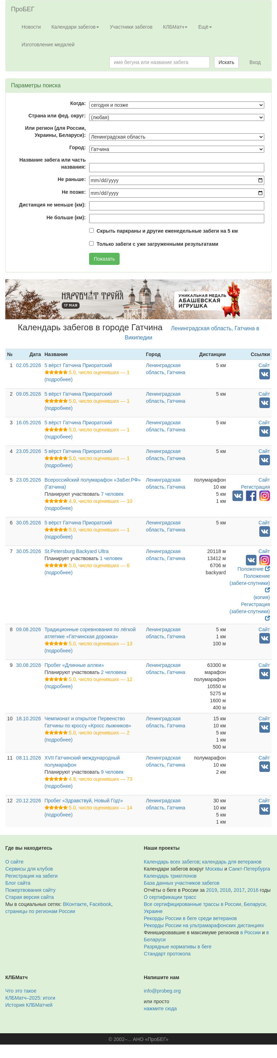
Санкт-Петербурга (249, 869)
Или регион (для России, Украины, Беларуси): (55, 131)
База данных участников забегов (182, 883)
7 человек (112, 494)
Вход (255, 62)
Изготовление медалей (48, 44)
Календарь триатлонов (170, 876)
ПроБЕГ (23, 9)
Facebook (100, 904)
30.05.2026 (28, 522)
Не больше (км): (66, 217)
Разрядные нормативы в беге (178, 946)
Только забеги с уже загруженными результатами (157, 244)
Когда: (78, 103)
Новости (31, 27)
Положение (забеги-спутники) (250, 582)
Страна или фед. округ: (57, 115)
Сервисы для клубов (29, 869)
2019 (211, 890)
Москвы (214, 869)
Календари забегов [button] (75, 27)
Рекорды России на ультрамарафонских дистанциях (204, 925)
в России (250, 932)
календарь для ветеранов (231, 862)
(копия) (262, 597)
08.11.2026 (28, 758)
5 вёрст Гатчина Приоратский (78, 365)
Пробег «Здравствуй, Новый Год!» (84, 800)
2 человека (113, 672)
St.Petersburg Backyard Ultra (77, 551)
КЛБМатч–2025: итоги (30, 998)
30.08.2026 (28, 665)
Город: (77, 147)
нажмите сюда (160, 1008)
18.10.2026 (28, 718)
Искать (227, 62)
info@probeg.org (162, 991)
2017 (238, 890)
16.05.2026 (28, 422)
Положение (253, 569)
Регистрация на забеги (31, 876)
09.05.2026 (28, 394)
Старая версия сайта (29, 897)
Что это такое (20, 991)
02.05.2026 (28, 365)
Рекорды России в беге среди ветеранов (190, 918)
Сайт (264, 365)
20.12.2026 (28, 800)
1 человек (111, 558)
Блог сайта (17, 883)
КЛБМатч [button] (175, 27)
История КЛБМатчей (28, 1005)
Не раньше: (72, 179)
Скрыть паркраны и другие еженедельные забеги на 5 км (167, 231)
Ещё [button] (205, 27)
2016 (252, 890)
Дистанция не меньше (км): (52, 205)
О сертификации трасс (170, 897)
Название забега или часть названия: (52, 163)
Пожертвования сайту (30, 890)
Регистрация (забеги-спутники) (250, 611)
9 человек (112, 772)
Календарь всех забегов (172, 862)
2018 (225, 890)
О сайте (14, 862)
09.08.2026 (28, 629)
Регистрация (255, 487)
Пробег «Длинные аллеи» (74, 665)
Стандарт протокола (167, 954)
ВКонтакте (75, 904)
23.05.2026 (28, 451)
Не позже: (74, 192)
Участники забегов (131, 27)
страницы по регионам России (40, 911)
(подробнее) (59, 379)
